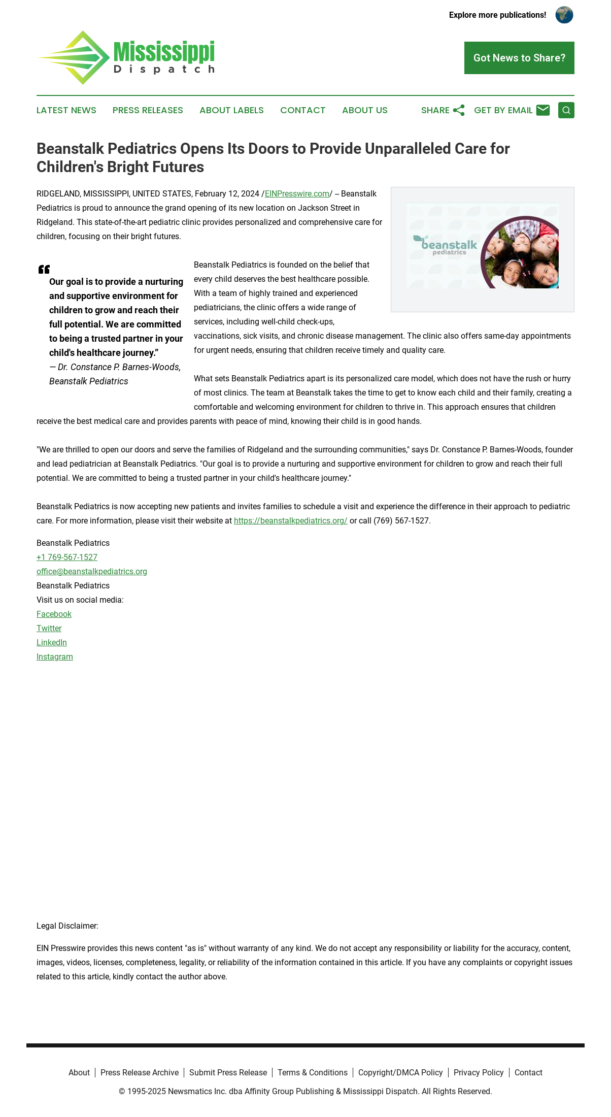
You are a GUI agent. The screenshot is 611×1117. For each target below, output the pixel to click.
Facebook (54, 614)
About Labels (231, 110)
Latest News (66, 110)
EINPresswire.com (297, 194)
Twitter (49, 628)
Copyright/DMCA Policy (400, 1072)
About (79, 1072)
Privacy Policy (479, 1072)
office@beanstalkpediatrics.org (92, 571)
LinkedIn (52, 642)
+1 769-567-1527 (67, 557)
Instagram (55, 657)
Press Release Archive (139, 1072)
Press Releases (148, 110)
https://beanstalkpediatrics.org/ (291, 520)
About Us (365, 110)
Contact (303, 110)
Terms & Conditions (313, 1072)
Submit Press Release (228, 1072)
